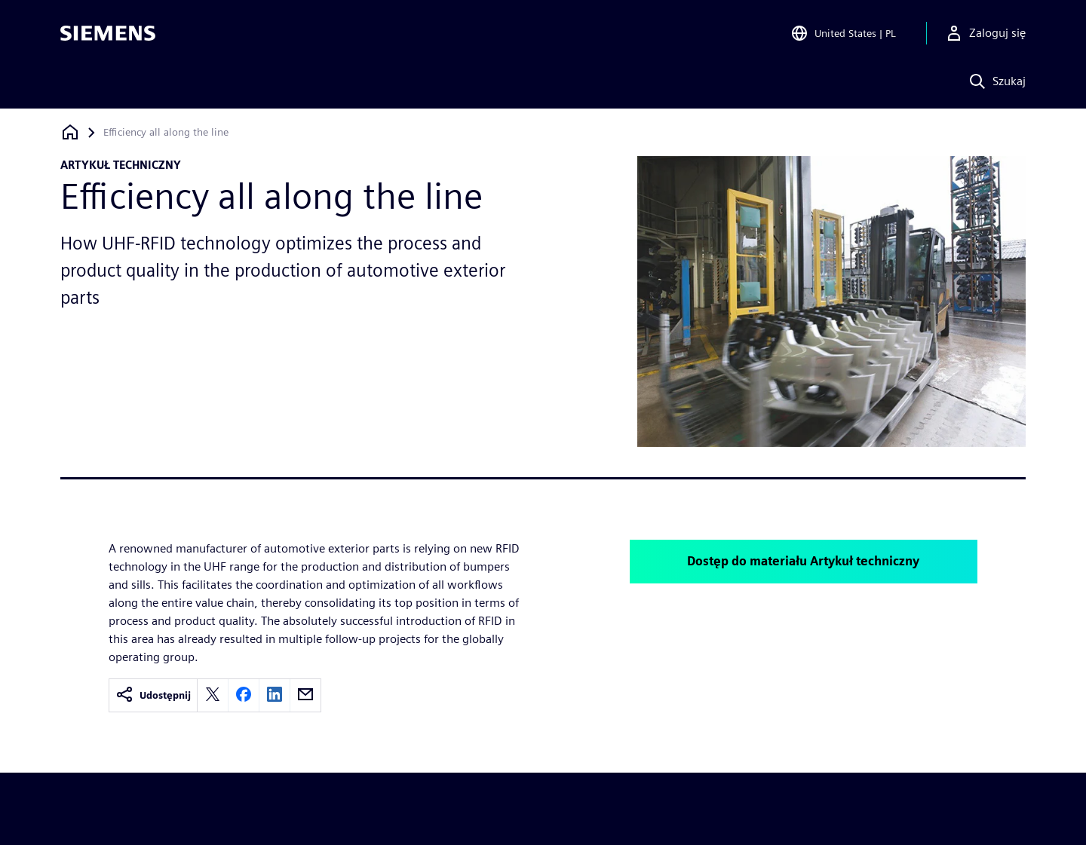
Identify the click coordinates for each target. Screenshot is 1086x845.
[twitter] (213, 695)
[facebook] (244, 695)
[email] (305, 695)
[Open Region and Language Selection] (843, 33)
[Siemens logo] (107, 33)
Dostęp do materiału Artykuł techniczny (803, 561)
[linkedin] (274, 695)
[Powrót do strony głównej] (70, 132)
